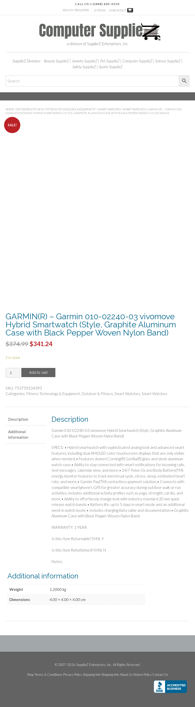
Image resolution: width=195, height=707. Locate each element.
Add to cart (38, 372)
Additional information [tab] (18, 434)
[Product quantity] (13, 373)
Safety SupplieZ (84, 66)
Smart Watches (109, 109)
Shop (30, 674)
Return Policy (143, 674)
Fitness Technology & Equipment (71, 109)
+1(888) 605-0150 (104, 4)
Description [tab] (18, 419)
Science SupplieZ (168, 61)
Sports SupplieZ (111, 66)
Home (10, 109)
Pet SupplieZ (110, 61)
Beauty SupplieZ (56, 61)
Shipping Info (92, 674)
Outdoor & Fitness (30, 109)
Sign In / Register (75, 10)
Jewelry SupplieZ (85, 61)
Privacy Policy (72, 674)
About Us (126, 674)
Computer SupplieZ (137, 61)
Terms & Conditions (48, 674)
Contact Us (160, 674)
